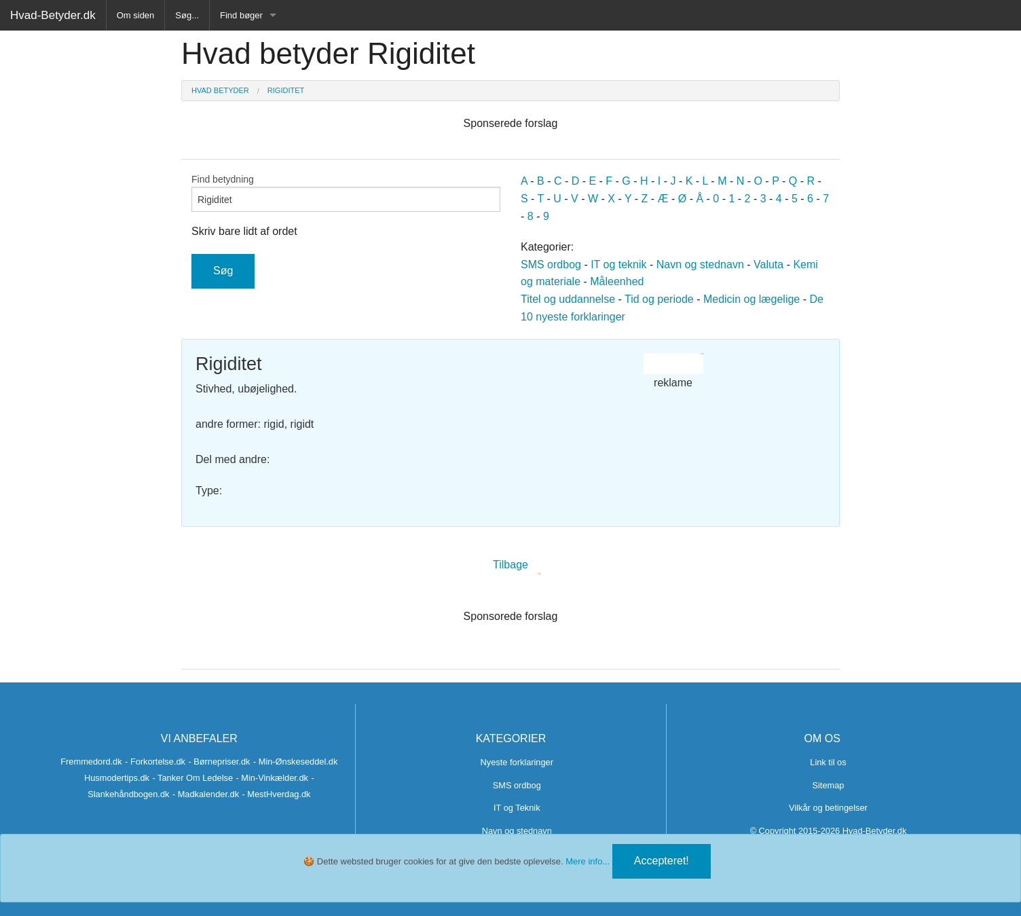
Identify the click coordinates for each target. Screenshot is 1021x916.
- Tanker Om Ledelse (192, 778)
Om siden (136, 15)
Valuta (768, 264)
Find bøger (241, 15)
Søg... (187, 15)
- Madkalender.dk (205, 794)
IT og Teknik (517, 808)
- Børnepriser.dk (219, 761)
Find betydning (345, 193)
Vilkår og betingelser (828, 808)
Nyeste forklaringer (517, 762)
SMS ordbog (551, 264)
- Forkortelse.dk (155, 761)
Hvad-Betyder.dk (53, 15)
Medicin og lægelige (751, 299)
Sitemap (828, 785)
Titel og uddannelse (568, 299)
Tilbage (510, 564)
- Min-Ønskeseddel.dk (295, 761)
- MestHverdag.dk (276, 794)
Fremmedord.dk (91, 761)
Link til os (828, 762)
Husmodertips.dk (116, 778)
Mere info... (587, 861)
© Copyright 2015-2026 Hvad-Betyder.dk (828, 831)
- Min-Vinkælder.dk (272, 778)
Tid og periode (659, 299)
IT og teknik (618, 264)
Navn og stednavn (700, 264)
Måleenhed (617, 281)
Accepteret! (661, 860)
